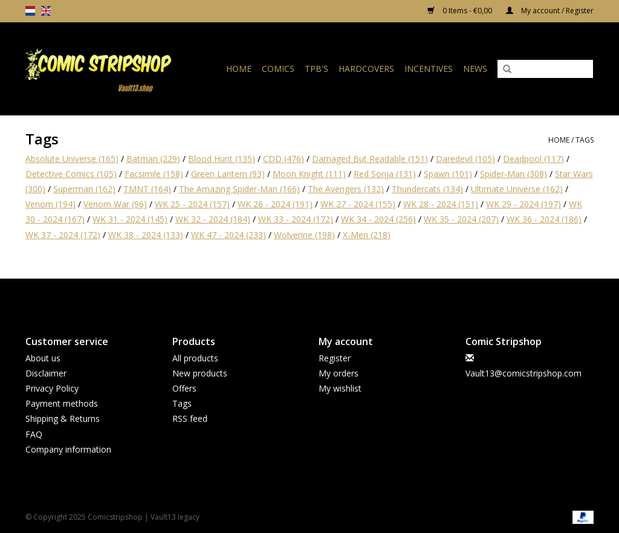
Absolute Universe (71, 158)
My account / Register (550, 10)
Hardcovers (366, 68)
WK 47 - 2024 (228, 235)
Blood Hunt (221, 158)
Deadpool (533, 158)
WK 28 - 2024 (440, 204)
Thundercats (427, 189)
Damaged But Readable (370, 158)
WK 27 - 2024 (357, 204)
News (475, 68)
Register (335, 358)
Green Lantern (228, 173)
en (46, 11)
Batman (153, 158)
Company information (68, 449)
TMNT (147, 189)
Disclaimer (45, 373)
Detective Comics (71, 173)
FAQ (33, 434)
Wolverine (304, 235)
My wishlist (340, 388)
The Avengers (346, 189)
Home (238, 68)
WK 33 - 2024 (295, 219)
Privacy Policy (52, 388)
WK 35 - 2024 (461, 219)
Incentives (428, 68)
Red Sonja (385, 173)
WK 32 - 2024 (212, 219)
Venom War (115, 204)
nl (30, 11)
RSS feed (189, 418)
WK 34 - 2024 (378, 219)
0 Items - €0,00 (460, 10)
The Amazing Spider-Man (239, 189)
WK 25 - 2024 (192, 204)
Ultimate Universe (517, 189)
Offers (184, 388)
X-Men (367, 235)
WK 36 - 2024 (544, 219)
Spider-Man (513, 173)
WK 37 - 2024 (62, 235)
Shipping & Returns (62, 418)
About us (42, 358)
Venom (50, 204)
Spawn (448, 173)
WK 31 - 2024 (129, 219)
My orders (338, 373)
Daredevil (465, 158)
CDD (283, 158)
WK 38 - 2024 (145, 235)
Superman (84, 189)
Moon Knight (309, 173)
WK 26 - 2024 (275, 204)
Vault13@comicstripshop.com (523, 373)
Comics (278, 68)
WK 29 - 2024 (523, 204)
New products (199, 373)
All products (195, 358)
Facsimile (154, 173)
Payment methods (61, 403)
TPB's (316, 68)
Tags (584, 140)
